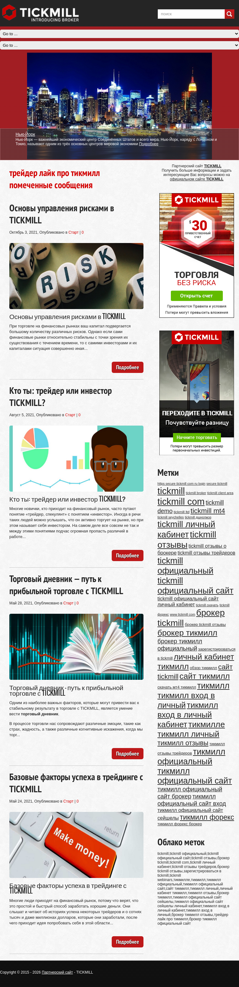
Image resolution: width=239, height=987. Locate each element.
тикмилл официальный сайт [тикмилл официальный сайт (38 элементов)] (194, 775)
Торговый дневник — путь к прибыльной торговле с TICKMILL (66, 584)
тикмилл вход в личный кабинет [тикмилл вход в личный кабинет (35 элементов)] (187, 714)
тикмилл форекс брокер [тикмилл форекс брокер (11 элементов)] (179, 824)
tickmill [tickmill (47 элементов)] (171, 491)
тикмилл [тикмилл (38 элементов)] (213, 685)
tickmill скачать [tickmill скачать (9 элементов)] (207, 605)
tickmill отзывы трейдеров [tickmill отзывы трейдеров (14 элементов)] (206, 552)
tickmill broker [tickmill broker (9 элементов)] (196, 493)
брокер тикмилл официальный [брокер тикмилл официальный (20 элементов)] (179, 645)
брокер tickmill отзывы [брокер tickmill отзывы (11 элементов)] (205, 624)
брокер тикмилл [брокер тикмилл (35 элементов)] (187, 632)
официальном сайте (196, 179)
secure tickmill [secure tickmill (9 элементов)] (216, 483)
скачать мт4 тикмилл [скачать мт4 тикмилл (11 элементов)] (176, 687)
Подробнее (148, 144)
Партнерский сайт (57, 972)
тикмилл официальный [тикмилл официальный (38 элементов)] (191, 756)
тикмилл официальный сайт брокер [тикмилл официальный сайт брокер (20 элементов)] (189, 793)
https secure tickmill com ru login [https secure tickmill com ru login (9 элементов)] (181, 483)
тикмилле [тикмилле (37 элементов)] (206, 724)
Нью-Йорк (25, 134)
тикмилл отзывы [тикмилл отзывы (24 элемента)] (183, 743)
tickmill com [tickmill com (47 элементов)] (181, 501)
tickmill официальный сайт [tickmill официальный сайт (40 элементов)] (195, 585)
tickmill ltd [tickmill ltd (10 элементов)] (182, 512)
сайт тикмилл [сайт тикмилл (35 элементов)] (205, 676)
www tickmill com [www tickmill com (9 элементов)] (182, 614)
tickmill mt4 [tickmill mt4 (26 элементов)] (207, 511)
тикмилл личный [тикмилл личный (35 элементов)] (188, 734)
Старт (73, 232)
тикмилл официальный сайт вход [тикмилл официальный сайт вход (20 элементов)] (191, 800)
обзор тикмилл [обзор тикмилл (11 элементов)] (203, 667)
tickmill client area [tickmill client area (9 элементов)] (220, 493)
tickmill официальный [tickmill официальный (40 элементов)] (185, 565)
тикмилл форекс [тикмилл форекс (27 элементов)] (207, 817)
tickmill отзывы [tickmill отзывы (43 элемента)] (186, 539)
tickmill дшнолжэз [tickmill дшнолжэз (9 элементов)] (198, 517)
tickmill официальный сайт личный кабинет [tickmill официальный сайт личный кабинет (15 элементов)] (188, 601)
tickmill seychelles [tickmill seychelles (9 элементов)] (170, 517)
